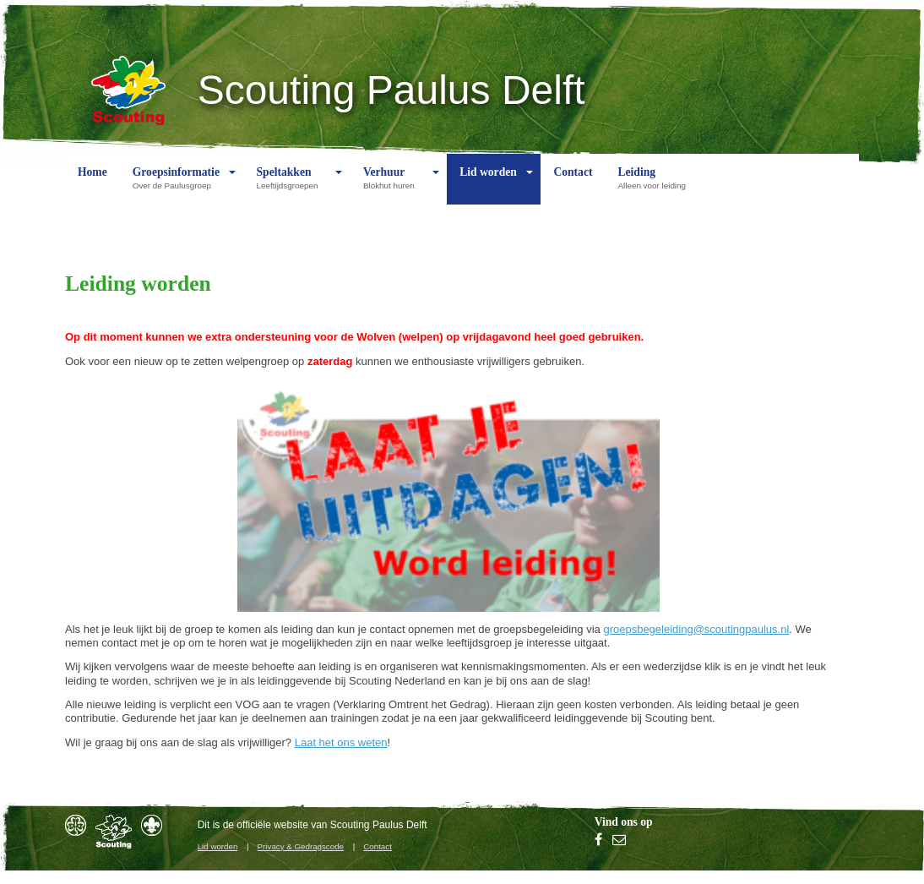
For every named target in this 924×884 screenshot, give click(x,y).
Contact (572, 185)
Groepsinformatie (176, 185)
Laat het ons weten (341, 742)
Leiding (655, 185)
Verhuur (393, 185)
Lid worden (488, 185)
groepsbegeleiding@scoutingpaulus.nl (696, 629)
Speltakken (292, 185)
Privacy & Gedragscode (301, 846)
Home (92, 185)
